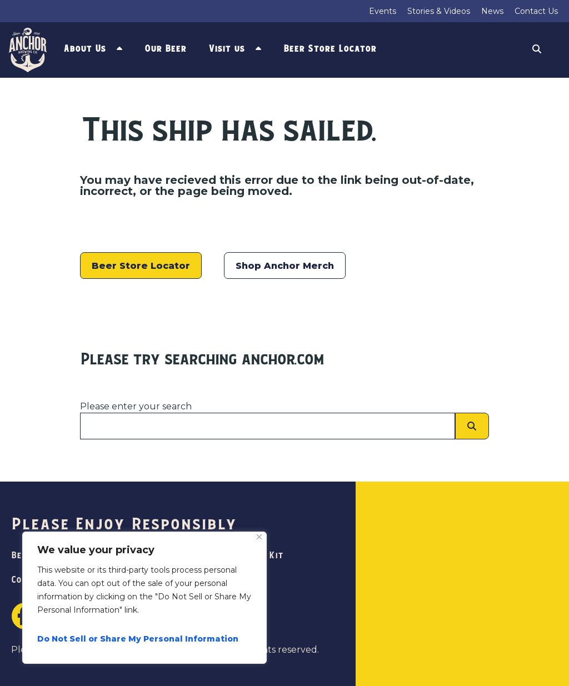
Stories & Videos (438, 11)
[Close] (259, 536)
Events (382, 11)
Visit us (226, 49)
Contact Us (536, 11)
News (492, 11)
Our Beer (165, 49)
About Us (84, 49)
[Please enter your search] (267, 426)
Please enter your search (136, 406)
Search (536, 50)
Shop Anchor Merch (285, 266)
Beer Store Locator (329, 49)
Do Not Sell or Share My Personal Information (137, 639)
